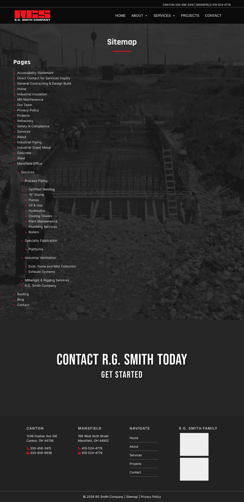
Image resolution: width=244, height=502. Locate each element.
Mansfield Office (29, 163)
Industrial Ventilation (40, 258)
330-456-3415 (184, 4)
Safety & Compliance (33, 126)
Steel (21, 158)
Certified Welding (42, 189)
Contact (213, 16)
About (139, 15)
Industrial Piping (29, 142)
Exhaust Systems (42, 272)
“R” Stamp (36, 195)
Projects (190, 16)
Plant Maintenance (43, 221)
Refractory (25, 121)
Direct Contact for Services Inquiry (43, 78)
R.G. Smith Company (40, 286)
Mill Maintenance (30, 99)
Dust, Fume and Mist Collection (52, 266)
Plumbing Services (43, 227)
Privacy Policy (28, 110)
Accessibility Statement (35, 73)
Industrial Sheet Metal (34, 147)
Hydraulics (37, 211)
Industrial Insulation (32, 94)
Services (164, 15)
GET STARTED (122, 374)
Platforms (36, 249)
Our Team (24, 105)
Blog (20, 299)
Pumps (34, 200)
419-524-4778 (221, 4)
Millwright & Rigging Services (47, 280)
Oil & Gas (36, 205)
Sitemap (132, 497)
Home (120, 16)
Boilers (34, 232)
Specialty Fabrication (41, 241)
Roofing (23, 294)
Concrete (24, 153)
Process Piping (36, 181)
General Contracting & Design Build (44, 83)
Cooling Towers (40, 216)
